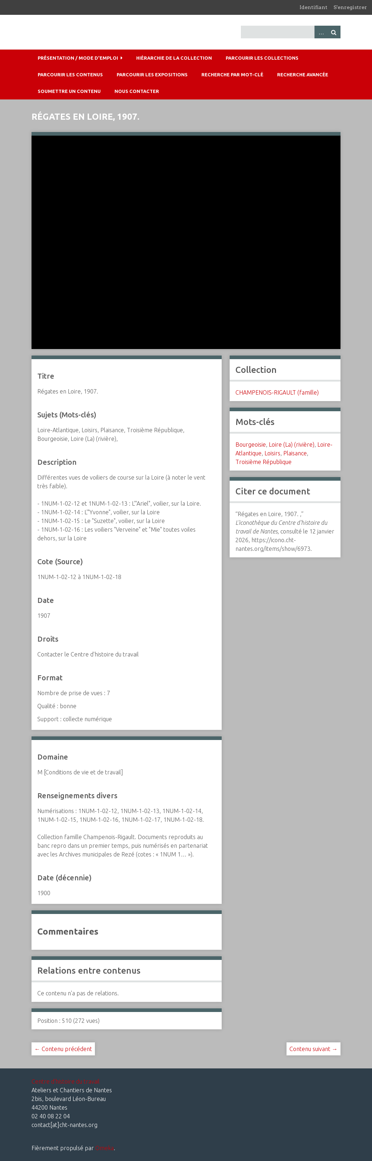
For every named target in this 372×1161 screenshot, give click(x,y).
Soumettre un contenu (69, 91)
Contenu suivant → (313, 1049)
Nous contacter (136, 91)
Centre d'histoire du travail (66, 1081)
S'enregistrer (350, 7)
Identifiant (313, 7)
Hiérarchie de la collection (174, 57)
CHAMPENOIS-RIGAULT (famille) (277, 392)
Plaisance (295, 453)
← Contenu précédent (63, 1049)
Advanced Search (320, 32)
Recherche (333, 32)
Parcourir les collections (262, 57)
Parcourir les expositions (152, 74)
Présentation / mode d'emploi (78, 57)
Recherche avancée (302, 74)
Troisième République (263, 462)
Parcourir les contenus (70, 74)
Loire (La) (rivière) (291, 444)
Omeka (104, 1148)
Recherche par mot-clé (232, 74)
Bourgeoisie (250, 444)
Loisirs (272, 453)
